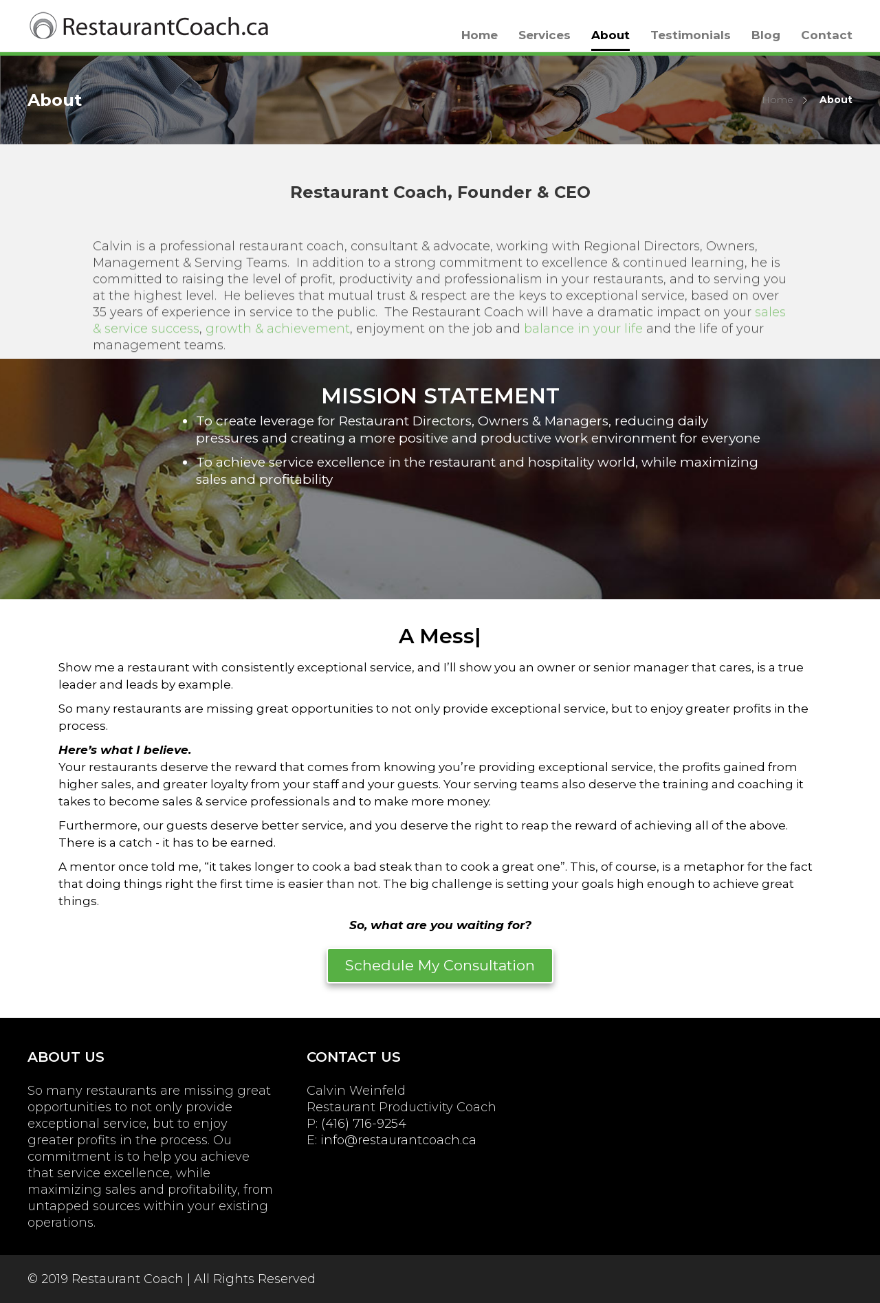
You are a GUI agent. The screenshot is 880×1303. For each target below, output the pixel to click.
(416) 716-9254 (363, 1123)
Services (544, 35)
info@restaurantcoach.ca (398, 1140)
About (610, 35)
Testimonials (690, 35)
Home (479, 35)
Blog (765, 35)
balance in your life (583, 339)
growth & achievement (278, 339)
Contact (826, 35)
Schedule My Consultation (440, 965)
